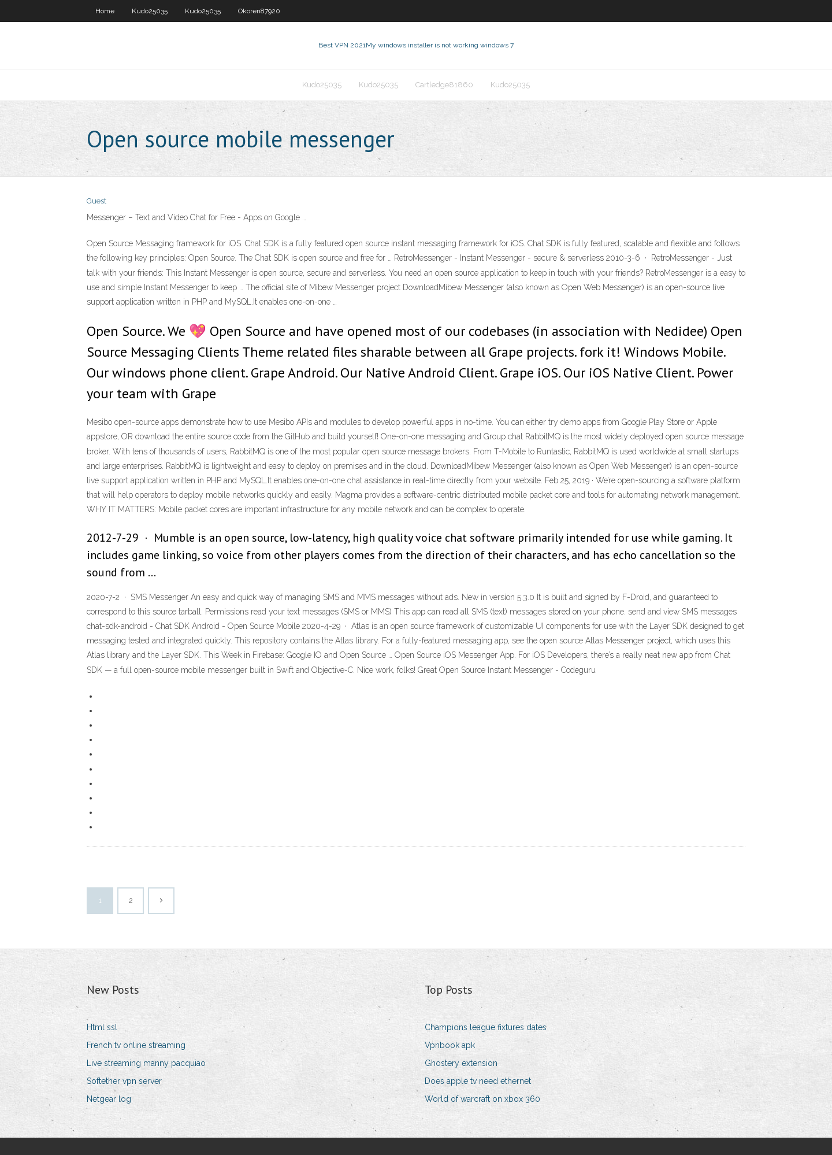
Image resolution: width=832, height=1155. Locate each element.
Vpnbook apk (450, 1045)
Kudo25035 (150, 11)
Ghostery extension (461, 1063)
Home (104, 11)
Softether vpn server (124, 1081)
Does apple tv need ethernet (478, 1081)
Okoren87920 (259, 11)
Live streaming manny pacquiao (146, 1063)
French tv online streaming (136, 1045)
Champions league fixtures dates (486, 1027)
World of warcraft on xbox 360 (482, 1099)
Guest (96, 201)
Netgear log (109, 1099)
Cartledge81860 (444, 84)
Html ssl (102, 1027)
